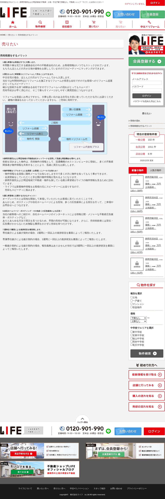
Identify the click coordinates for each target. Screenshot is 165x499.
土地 (133, 297)
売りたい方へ (59, 488)
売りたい (11, 35)
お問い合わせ (116, 488)
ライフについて (25, 488)
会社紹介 (67, 25)
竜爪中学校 (137, 345)
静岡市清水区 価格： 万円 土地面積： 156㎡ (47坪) (146, 245)
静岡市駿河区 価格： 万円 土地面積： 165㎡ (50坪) (146, 225)
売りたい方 (120, 25)
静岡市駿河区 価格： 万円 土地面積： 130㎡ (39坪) (146, 184)
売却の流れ (135, 121)
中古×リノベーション (79, 488)
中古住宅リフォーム (149, 25)
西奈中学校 (137, 341)
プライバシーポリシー (137, 488)
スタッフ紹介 (100, 488)
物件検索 (40, 25)
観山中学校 (137, 338)
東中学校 (136, 332)
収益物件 (136, 307)
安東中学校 (137, 335)
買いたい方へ (43, 488)
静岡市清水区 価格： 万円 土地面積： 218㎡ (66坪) (146, 204)
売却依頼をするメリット (141, 126)
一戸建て (136, 300)
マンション (137, 304)
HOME (13, 25)
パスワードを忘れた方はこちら (147, 101)
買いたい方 (93, 25)
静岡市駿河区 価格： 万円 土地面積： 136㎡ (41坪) (146, 266)
